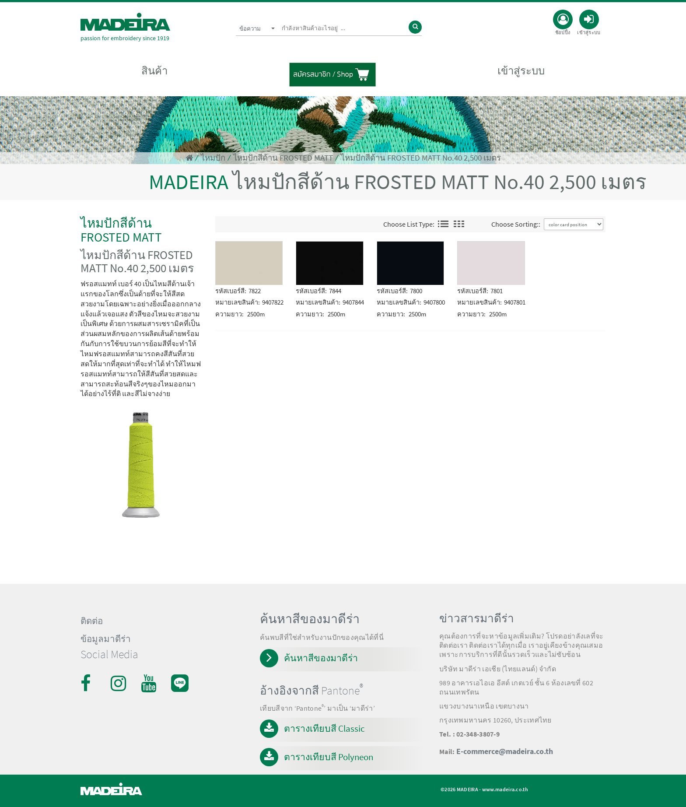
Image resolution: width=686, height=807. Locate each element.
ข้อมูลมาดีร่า (105, 639)
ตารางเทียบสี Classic (324, 728)
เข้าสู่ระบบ (521, 70)
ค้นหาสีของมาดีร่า (321, 658)
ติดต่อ (91, 621)
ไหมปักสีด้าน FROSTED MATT (283, 158)
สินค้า (154, 70)
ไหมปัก (213, 158)
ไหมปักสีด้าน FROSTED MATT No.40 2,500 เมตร (421, 158)
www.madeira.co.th (505, 789)
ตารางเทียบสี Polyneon (328, 757)
